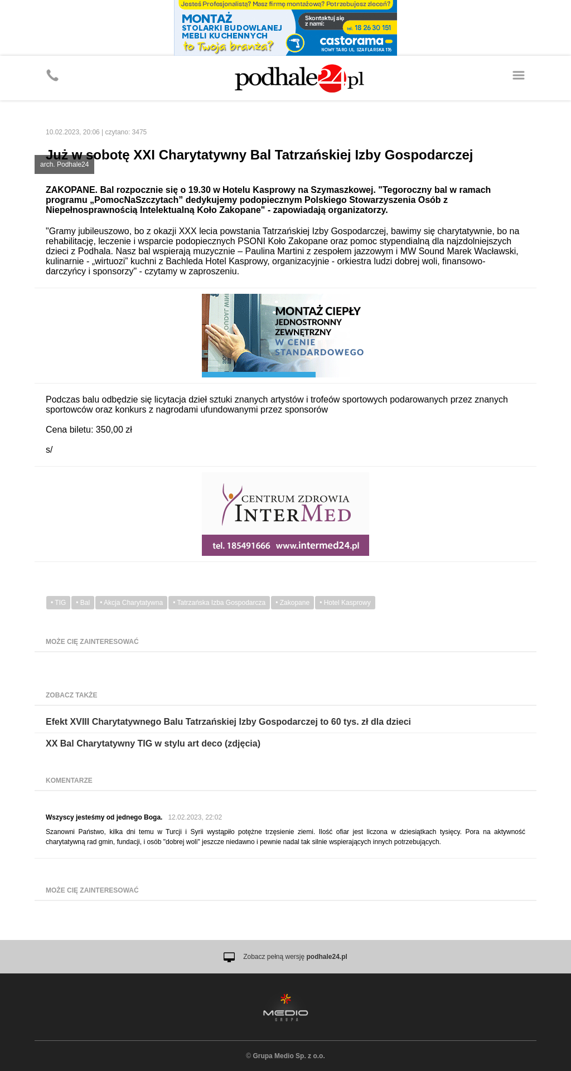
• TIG (58, 603)
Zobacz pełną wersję (295, 957)
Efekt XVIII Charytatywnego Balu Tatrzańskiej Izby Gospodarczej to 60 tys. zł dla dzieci (228, 721)
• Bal (83, 603)
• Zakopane (292, 603)
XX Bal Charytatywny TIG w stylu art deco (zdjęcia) (153, 743)
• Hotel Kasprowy (345, 603)
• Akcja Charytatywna (131, 603)
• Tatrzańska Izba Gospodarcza (219, 603)
